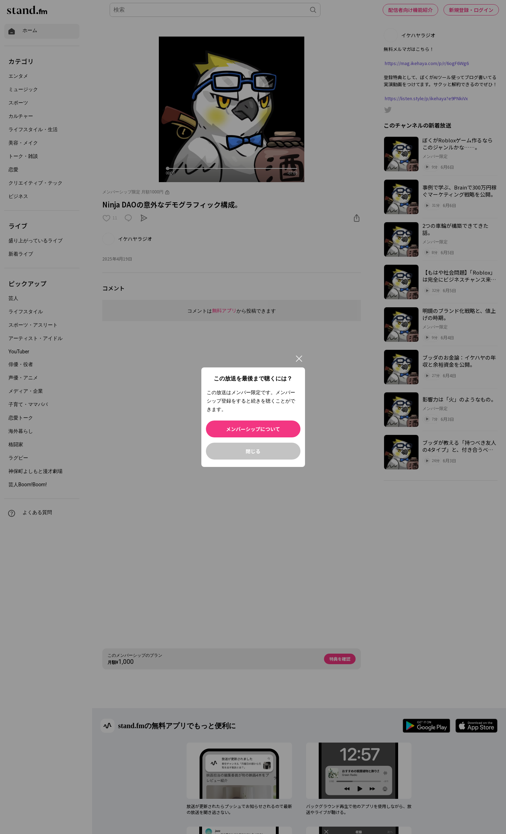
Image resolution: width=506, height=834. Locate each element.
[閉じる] (299, 358)
